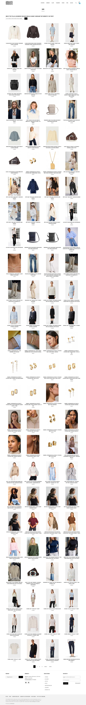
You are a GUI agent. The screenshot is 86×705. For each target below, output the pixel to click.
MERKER (48, 2)
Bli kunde (47, 679)
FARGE (63, 2)
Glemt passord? (77, 683)
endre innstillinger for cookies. (35, 701)
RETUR (46, 683)
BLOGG (71, 2)
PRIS (67, 2)
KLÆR (53, 2)
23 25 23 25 (30, 678)
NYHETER (42, 2)
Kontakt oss (47, 689)
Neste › (45, 666)
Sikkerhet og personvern (25, 696)
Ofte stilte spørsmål (41, 696)
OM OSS (46, 681)
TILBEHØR (58, 2)
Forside (46, 677)
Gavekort (47, 687)
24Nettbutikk (12, 703)
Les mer (26, 701)
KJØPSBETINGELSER (48, 685)
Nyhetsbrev (33, 696)
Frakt (10, 696)
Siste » (50, 666)
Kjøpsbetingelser (15, 696)
